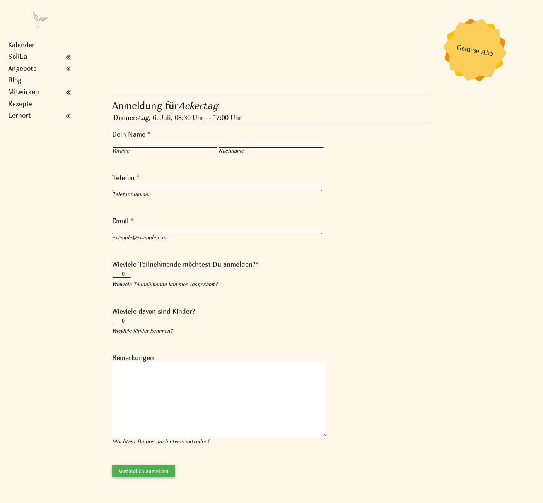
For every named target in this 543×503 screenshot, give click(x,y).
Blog (15, 80)
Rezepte (20, 104)
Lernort (19, 115)
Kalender (21, 45)
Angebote (22, 68)
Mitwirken (23, 92)
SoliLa (17, 56)
